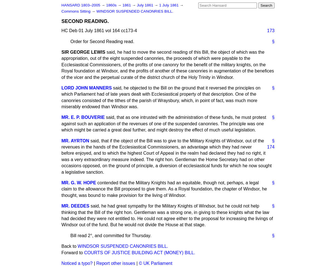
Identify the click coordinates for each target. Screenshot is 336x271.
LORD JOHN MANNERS (86, 88)
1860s (112, 5)
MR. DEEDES (75, 206)
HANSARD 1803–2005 (80, 5)
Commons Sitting (76, 11)
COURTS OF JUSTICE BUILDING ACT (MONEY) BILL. (139, 252)
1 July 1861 (169, 5)
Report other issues (115, 263)
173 (271, 30)
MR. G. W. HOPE (78, 182)
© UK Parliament (155, 263)
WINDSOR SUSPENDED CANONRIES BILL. (134, 11)
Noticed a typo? (77, 263)
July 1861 (145, 5)
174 (271, 147)
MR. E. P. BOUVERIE (83, 117)
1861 (127, 5)
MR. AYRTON (75, 140)
